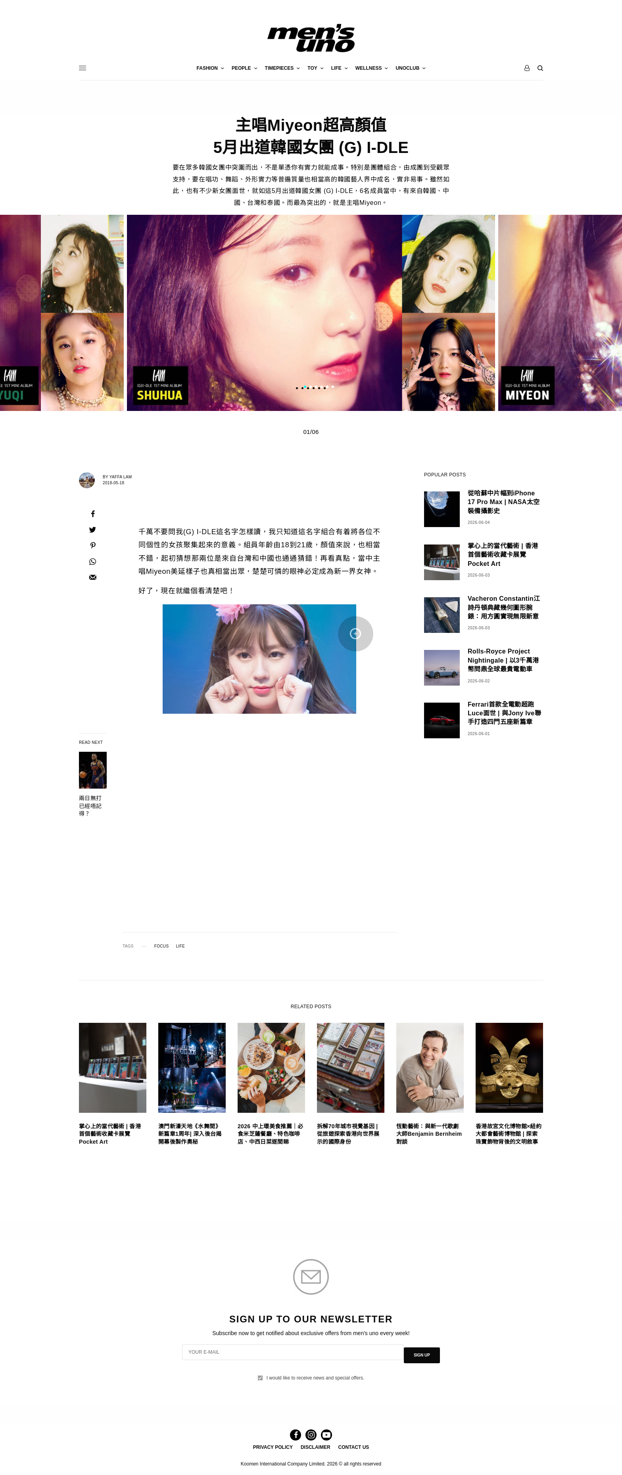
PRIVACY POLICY (273, 1445)
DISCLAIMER (315, 1445)
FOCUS (161, 946)
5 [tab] (327, 387)
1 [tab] (305, 387)
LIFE (180, 946)
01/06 (311, 431)
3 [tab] (316, 387)
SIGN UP (422, 1352)
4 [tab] (321, 387)
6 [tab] (333, 387)
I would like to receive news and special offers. (316, 1371)
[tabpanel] (311, 313)
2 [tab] (310, 387)
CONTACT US (353, 1445)
